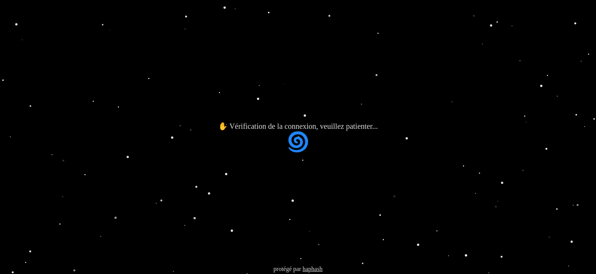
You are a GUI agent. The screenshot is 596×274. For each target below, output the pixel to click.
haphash (312, 269)
